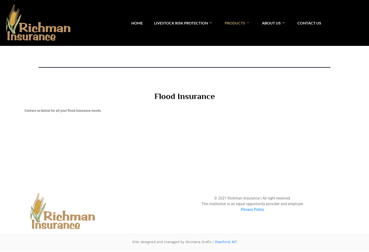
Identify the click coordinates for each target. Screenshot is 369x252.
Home (137, 23)
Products (237, 23)
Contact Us (309, 23)
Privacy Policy (252, 210)
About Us (273, 23)
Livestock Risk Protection (183, 23)
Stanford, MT (226, 243)
